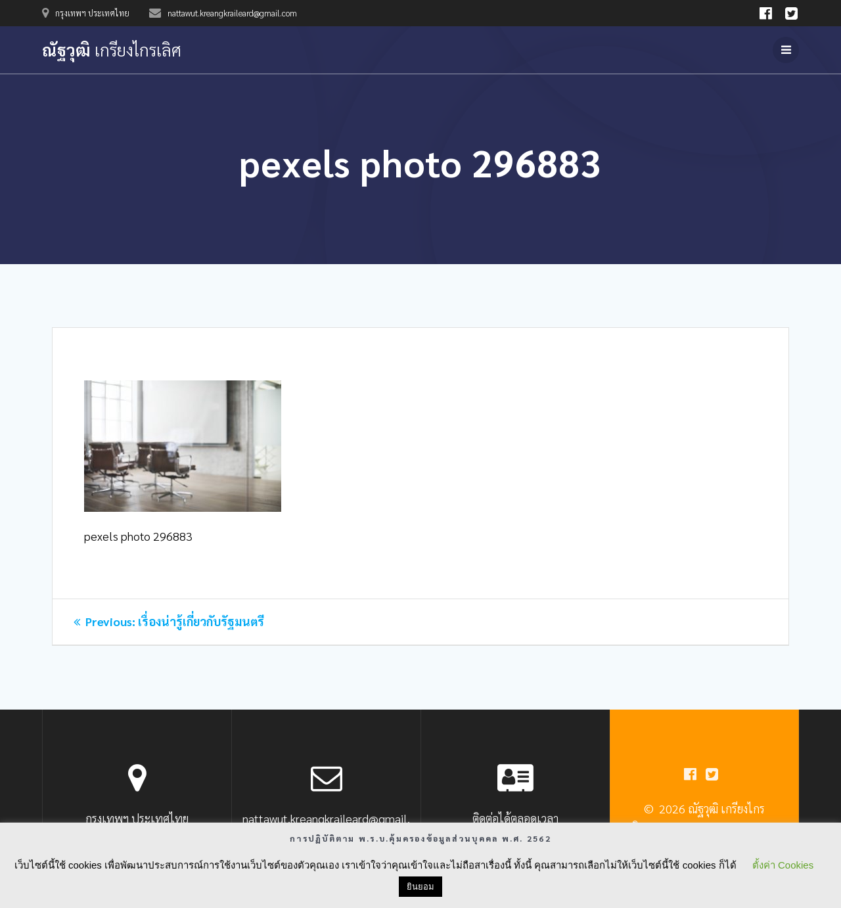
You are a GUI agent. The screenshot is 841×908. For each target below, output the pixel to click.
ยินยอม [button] (420, 887)
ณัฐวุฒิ (111, 49)
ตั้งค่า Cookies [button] (782, 865)
